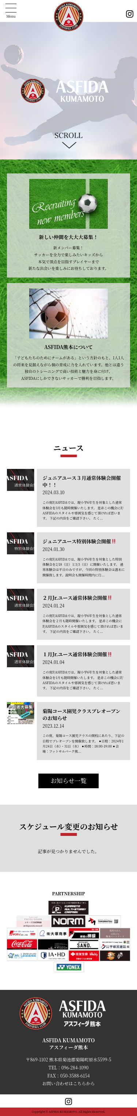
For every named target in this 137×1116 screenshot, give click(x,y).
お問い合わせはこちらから (68, 1083)
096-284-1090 (74, 1067)
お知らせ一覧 (68, 780)
